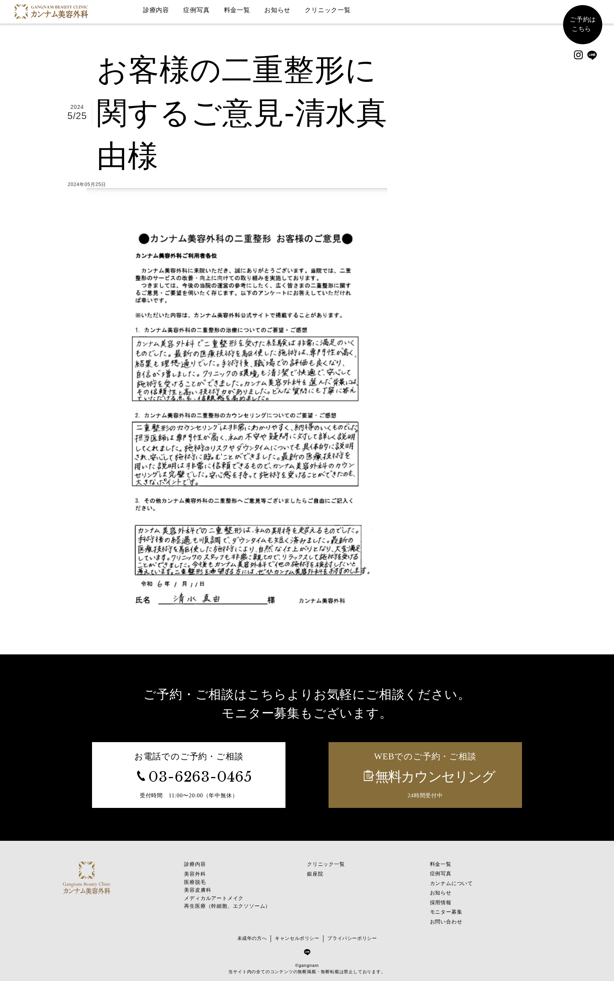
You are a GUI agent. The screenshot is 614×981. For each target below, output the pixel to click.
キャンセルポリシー (297, 936)
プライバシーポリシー (353, 936)
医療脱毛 (195, 879)
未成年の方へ (251, 936)
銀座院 (315, 871)
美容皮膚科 (197, 887)
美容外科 (195, 871)
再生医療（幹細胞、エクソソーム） (227, 902)
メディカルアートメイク (214, 895)
